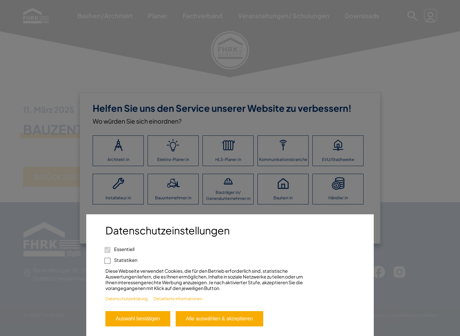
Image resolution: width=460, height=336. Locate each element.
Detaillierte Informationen (177, 298)
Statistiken (121, 260)
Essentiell (119, 249)
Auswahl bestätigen (138, 318)
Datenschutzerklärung (126, 298)
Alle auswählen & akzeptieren (219, 318)
